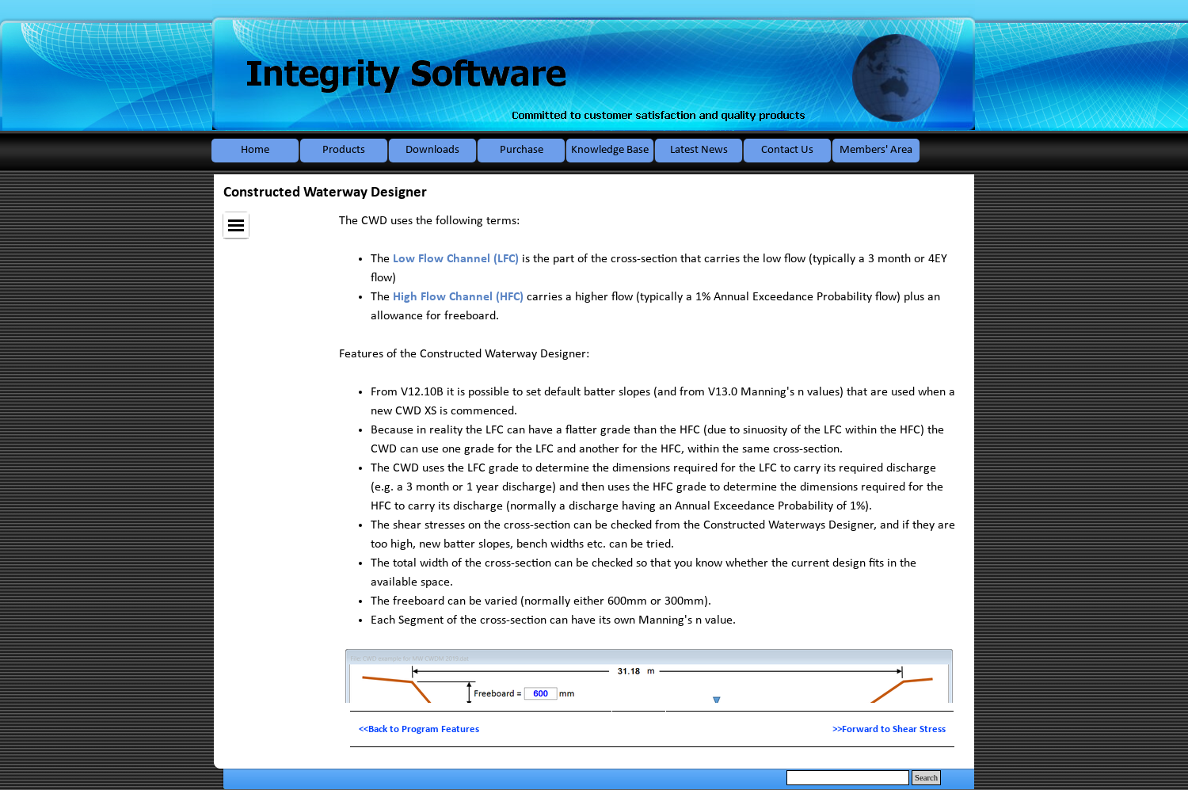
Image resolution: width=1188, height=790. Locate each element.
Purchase (521, 150)
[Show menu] (236, 225)
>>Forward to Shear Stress (889, 729)
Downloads (432, 150)
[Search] (847, 777)
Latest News (699, 150)
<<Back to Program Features (419, 729)
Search (926, 777)
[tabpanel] (652, 729)
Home (255, 150)
